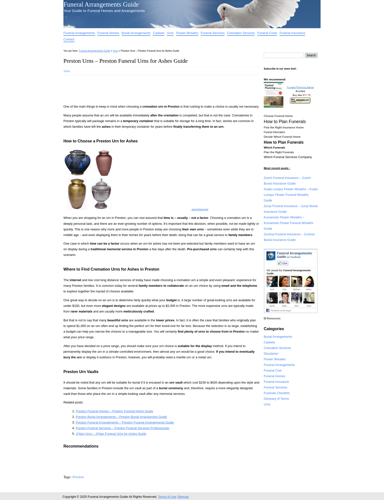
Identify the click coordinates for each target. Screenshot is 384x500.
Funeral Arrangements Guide (101, 4)
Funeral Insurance (292, 33)
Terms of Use (167, 497)
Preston (78, 477)
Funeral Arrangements (79, 33)
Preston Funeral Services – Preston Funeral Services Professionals (122, 428)
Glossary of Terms (276, 398)
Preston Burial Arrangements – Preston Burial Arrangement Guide (121, 417)
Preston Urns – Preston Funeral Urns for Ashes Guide (125, 61)
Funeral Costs (267, 33)
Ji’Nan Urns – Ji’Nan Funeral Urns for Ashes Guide (111, 434)
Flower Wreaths (187, 33)
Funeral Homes (108, 33)
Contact (68, 39)
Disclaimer (271, 353)
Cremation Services (241, 33)
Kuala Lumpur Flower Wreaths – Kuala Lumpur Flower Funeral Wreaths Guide (291, 194)
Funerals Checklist (276, 393)
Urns (170, 33)
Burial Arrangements (136, 33)
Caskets (158, 33)
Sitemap (183, 497)
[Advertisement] (152, 88)
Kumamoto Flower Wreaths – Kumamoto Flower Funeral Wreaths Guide (288, 222)
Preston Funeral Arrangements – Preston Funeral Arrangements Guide (125, 422)
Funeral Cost (273, 370)
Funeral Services (213, 33)
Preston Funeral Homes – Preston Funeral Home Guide (114, 411)
